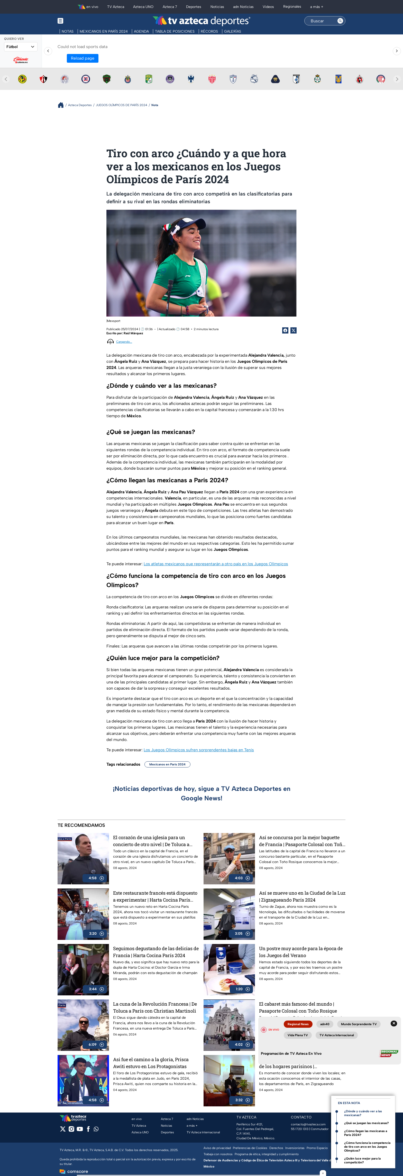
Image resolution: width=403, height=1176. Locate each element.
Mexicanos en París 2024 (167, 764)
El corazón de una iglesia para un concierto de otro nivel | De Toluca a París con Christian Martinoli (151, 840)
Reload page (82, 58)
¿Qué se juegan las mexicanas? (366, 1123)
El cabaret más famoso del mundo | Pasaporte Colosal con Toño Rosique (298, 1007)
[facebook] (88, 1130)
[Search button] (340, 21)
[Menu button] (78, 21)
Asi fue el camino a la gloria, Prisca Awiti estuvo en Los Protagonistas (151, 1062)
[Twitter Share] (293, 330)
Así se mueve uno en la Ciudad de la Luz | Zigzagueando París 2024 (302, 896)
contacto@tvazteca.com (308, 1124)
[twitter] (63, 1130)
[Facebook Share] (285, 330)
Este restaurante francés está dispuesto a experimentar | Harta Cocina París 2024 (155, 896)
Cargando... (124, 342)
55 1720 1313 (299, 1129)
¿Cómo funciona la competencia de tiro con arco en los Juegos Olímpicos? (367, 1146)
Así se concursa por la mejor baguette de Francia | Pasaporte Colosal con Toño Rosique (302, 840)
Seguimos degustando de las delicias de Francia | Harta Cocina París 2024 (156, 951)
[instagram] (71, 1130)
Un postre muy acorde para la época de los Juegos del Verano (301, 951)
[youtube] (80, 1130)
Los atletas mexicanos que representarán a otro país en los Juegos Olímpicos (216, 563)
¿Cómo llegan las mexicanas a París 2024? (365, 1133)
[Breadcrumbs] (63, 105)
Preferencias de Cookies (250, 1148)
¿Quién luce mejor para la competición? (362, 1160)
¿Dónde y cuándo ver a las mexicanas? (363, 1113)
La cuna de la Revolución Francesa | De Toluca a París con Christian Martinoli (155, 1007)
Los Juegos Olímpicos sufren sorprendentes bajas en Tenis (199, 749)
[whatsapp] (96, 1130)
